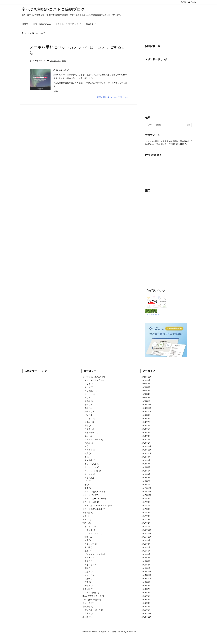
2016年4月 (146, 558)
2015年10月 (146, 578)
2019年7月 (146, 422)
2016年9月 (146, 540)
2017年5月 (146, 512)
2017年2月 (146, 523)
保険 (88, 568)
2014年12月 (146, 613)
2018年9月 (146, 457)
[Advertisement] (168, 88)
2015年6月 (146, 592)
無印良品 (87, 512)
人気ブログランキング (152, 314)
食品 (88, 436)
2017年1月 (146, 526)
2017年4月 (146, 516)
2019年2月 (146, 439)
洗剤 (88, 408)
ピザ (88, 481)
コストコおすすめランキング (97, 505)
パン (88, 415)
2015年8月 (146, 586)
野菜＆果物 (91, 432)
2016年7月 (146, 547)
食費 (88, 561)
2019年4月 (146, 432)
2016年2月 (146, 565)
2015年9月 (146, 582)
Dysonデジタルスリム (93, 596)
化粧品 (89, 401)
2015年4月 (146, 599)
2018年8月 (146, 460)
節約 (64, 61)
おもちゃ (90, 450)
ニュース (88, 603)
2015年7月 (146, 589)
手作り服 (87, 589)
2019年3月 (146, 436)
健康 (88, 540)
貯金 (88, 582)
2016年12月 (146, 530)
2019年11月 (146, 408)
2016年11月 (146, 533)
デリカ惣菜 (91, 391)
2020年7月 (146, 384)
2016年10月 (146, 537)
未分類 (87, 617)
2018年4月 (146, 474)
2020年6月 (146, 387)
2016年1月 (146, 568)
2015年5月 (146, 596)
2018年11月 (146, 450)
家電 (88, 488)
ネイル (91, 530)
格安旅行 (87, 606)
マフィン (90, 418)
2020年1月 (146, 401)
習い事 (89, 547)
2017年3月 (146, 519)
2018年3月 (146, 478)
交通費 (89, 572)
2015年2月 (146, 606)
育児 (85, 516)
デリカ (89, 384)
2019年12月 (146, 405)
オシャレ (90, 526)
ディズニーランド (94, 610)
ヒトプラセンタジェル (93, 377)
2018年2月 (146, 481)
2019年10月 (146, 411)
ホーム (26, 33)
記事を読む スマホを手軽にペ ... (112, 97)
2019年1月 (146, 443)
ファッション (94, 533)
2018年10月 (146, 453)
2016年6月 (146, 551)
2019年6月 (146, 425)
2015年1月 (146, 610)
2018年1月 (146, 485)
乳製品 (89, 443)
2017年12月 (146, 488)
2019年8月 (146, 418)
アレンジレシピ (93, 471)
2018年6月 (146, 467)
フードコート (92, 467)
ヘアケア (90, 558)
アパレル (90, 474)
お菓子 (89, 429)
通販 (88, 537)
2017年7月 (146, 505)
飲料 (88, 405)
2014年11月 (146, 617)
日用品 (89, 422)
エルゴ (86, 519)
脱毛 (88, 551)
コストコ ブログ (91, 495)
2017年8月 (146, 502)
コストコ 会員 (90, 502)
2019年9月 (146, 415)
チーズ (89, 387)
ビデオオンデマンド (95, 554)
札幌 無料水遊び (91, 599)
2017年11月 (146, 492)
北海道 (89, 613)
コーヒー (90, 394)
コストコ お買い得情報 (93, 509)
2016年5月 (146, 554)
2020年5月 (146, 391)
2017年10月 (146, 495)
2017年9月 (146, 498)
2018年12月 (146, 446)
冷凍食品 (90, 460)
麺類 (88, 425)
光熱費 (89, 586)
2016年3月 (146, 561)
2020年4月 (146, 394)
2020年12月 (146, 377)
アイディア (55, 61)
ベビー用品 (91, 478)
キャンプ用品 (92, 464)
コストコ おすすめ (93, 380)
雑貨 (88, 453)
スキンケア (91, 544)
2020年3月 (146, 398)
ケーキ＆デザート (94, 439)
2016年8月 (146, 544)
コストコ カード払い (94, 498)
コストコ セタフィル (93, 492)
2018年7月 (146, 464)
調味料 (89, 411)
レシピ (89, 575)
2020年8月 (146, 380)
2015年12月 (146, 572)
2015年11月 (146, 575)
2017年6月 (146, 509)
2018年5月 (146, 471)
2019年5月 (146, 429)
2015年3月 (146, 603)
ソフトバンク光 (90, 592)
